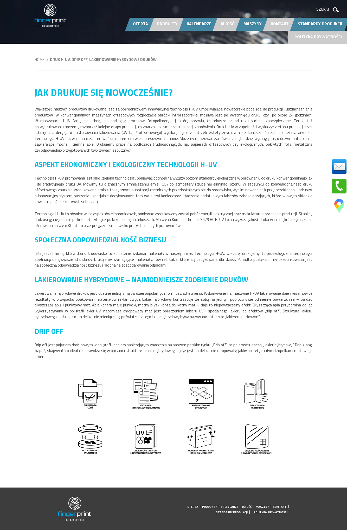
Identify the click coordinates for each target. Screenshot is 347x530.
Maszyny (252, 24)
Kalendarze (199, 24)
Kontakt (280, 24)
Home (40, 60)
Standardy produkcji (232, 512)
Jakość (227, 24)
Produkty (167, 24)
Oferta (140, 24)
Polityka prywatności (318, 37)
